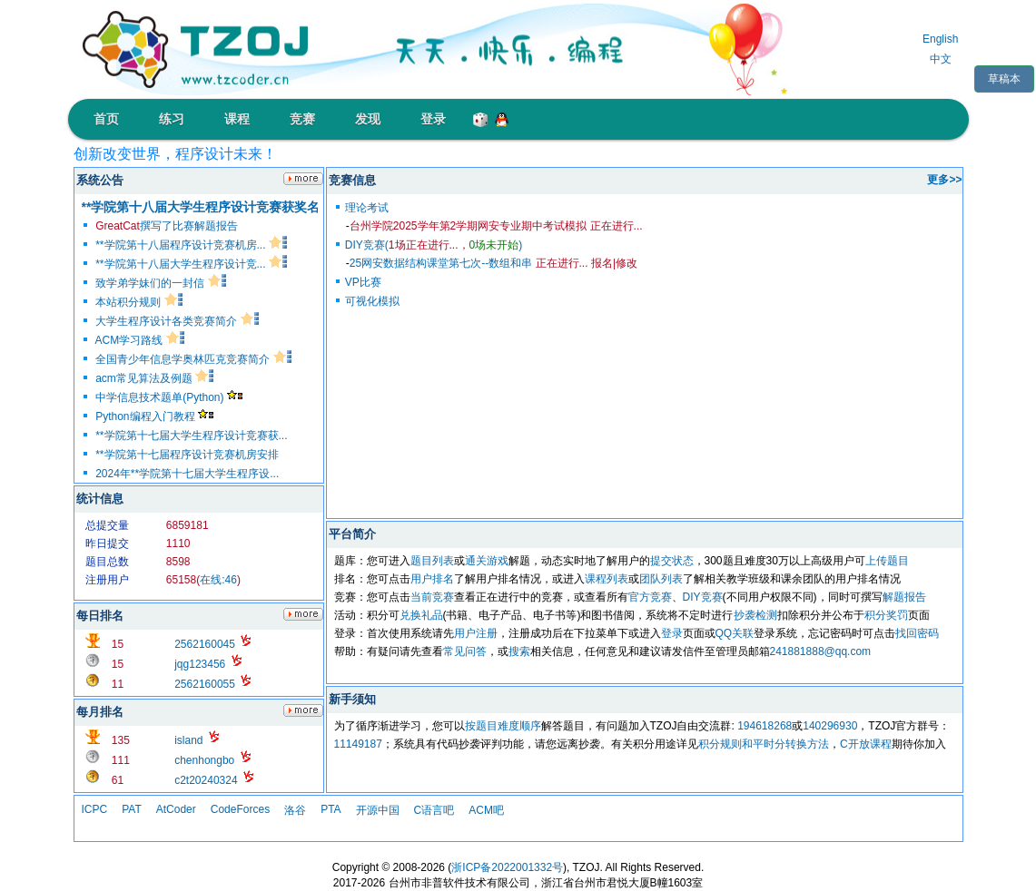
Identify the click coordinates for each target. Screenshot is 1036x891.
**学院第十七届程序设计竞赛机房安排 (186, 454)
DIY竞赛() (433, 245)
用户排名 (432, 579)
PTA (330, 809)
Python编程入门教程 (154, 416)
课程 (237, 119)
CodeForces (240, 809)
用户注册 (476, 633)
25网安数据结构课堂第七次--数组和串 (469, 263)
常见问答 (465, 651)
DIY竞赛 (703, 597)
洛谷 (295, 810)
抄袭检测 (755, 615)
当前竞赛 (432, 597)
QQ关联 (735, 633)
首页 (106, 119)
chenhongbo (204, 760)
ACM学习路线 (139, 340)
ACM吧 (486, 810)
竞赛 (302, 119)
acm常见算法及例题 (154, 378)
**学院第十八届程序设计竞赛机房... (191, 245)
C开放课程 (866, 744)
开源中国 (378, 810)
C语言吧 (434, 810)
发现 (367, 119)
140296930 (830, 726)
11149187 (358, 744)
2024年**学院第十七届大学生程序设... (187, 473)
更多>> (944, 179)
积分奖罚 (886, 615)
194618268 (764, 726)
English (940, 39)
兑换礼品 (421, 615)
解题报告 (904, 597)
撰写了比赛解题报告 (166, 226)
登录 (433, 119)
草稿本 (1004, 79)
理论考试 (367, 207)
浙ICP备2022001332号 (507, 867)
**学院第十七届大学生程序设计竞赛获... (191, 435)
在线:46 (218, 579)
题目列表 (432, 560)
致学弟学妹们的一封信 (160, 283)
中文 (941, 59)
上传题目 (887, 560)
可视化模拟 (372, 301)
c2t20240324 (205, 780)
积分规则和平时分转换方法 (763, 744)
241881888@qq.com (821, 651)
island (188, 740)
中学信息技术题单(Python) (168, 397)
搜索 (519, 651)
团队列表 (661, 579)
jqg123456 (199, 664)
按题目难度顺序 (503, 726)
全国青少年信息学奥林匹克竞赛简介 (193, 359)
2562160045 (204, 644)
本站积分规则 (138, 302)
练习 (171, 119)
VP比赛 (363, 282)
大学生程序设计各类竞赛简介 (176, 321)
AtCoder (176, 809)
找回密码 (917, 633)
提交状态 (672, 560)
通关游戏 (486, 560)
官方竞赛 (650, 597)
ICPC (95, 809)
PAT (132, 809)
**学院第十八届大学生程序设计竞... (191, 264)
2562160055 (204, 684)
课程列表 (606, 579)
